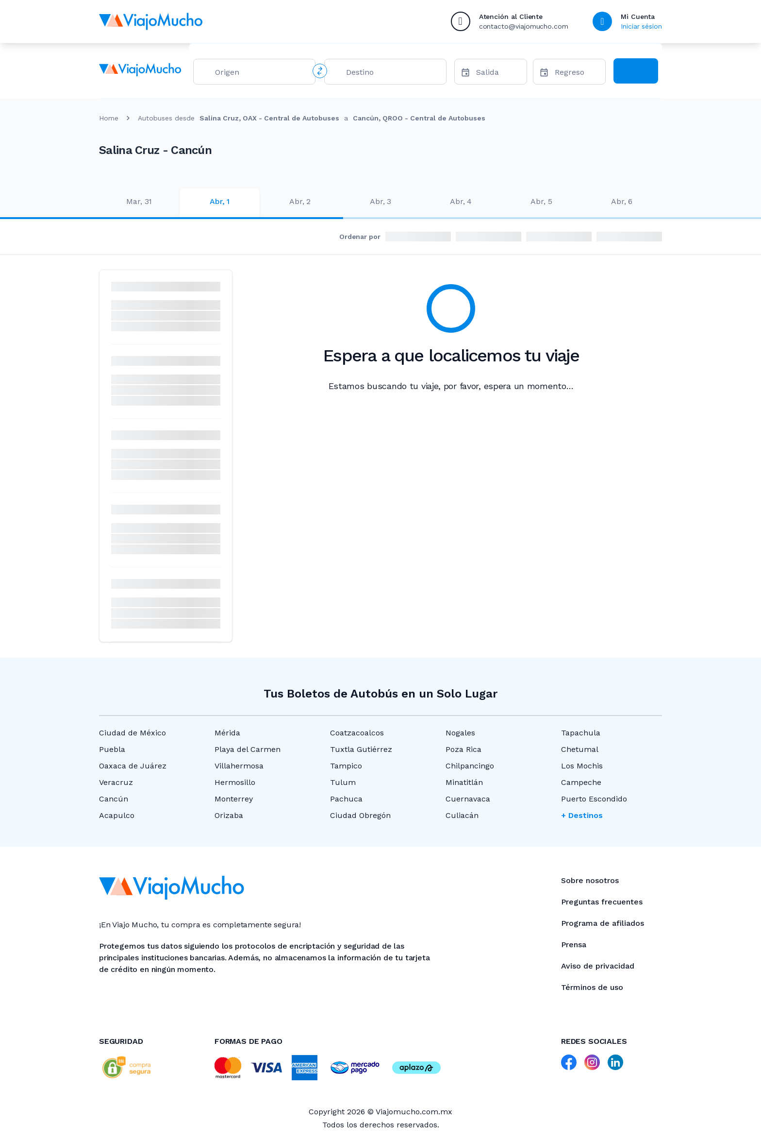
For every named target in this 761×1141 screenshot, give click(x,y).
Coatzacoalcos (357, 732)
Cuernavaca (468, 798)
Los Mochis (582, 765)
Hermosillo (235, 782)
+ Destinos (582, 815)
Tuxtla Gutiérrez (361, 749)
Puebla (112, 749)
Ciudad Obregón (360, 815)
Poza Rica (463, 749)
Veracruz (116, 782)
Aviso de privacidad (597, 966)
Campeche (581, 782)
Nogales (460, 732)
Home (108, 118)
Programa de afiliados (602, 923)
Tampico (346, 765)
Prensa (573, 944)
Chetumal (579, 749)
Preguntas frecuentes (602, 901)
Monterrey (234, 798)
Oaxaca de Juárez (132, 765)
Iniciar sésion (641, 26)
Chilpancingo (470, 765)
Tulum (343, 782)
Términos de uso (592, 987)
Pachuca (346, 798)
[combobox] (261, 74)
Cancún (113, 798)
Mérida (227, 732)
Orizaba (229, 815)
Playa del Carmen (248, 749)
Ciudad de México (132, 732)
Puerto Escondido (594, 798)
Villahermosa (239, 765)
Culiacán (462, 815)
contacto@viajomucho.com (523, 26)
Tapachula (580, 732)
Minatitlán (464, 782)
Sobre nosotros (590, 880)
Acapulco (116, 815)
